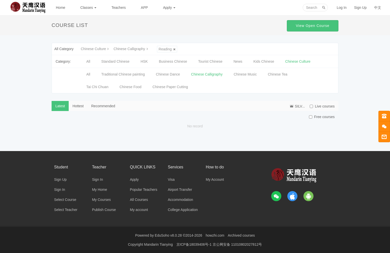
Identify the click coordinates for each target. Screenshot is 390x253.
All (88, 61)
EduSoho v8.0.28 (168, 235)
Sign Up (360, 8)
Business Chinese (173, 61)
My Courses (101, 200)
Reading (167, 49)
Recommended (103, 106)
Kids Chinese (263, 61)
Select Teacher (65, 210)
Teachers (118, 8)
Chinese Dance (168, 74)
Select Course (65, 200)
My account (139, 210)
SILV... (297, 106)
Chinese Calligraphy (131, 49)
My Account (215, 179)
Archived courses (241, 235)
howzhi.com (215, 235)
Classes (88, 8)
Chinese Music (245, 74)
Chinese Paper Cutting (170, 87)
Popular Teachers (143, 190)
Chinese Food (130, 87)
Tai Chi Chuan (97, 87)
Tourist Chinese (210, 61)
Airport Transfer (180, 190)
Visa (171, 179)
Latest (60, 106)
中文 (377, 8)
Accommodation (180, 200)
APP (144, 8)
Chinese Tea (277, 74)
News (237, 61)
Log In (341, 8)
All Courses (139, 200)
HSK (144, 61)
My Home (99, 190)
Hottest (78, 106)
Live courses (322, 106)
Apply (169, 8)
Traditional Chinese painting (123, 74)
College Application (183, 210)
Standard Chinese (115, 61)
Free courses (322, 117)
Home (60, 8)
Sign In (59, 190)
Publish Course (104, 210)
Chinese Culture (95, 49)
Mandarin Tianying (159, 244)
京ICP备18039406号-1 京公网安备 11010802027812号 (219, 244)
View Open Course (312, 26)
